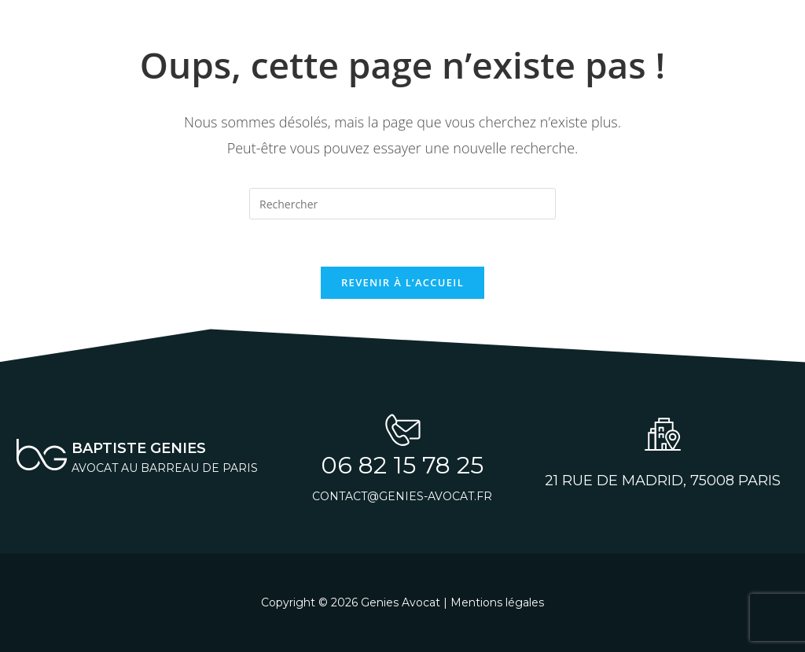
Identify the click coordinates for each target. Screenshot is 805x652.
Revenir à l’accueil (402, 282)
